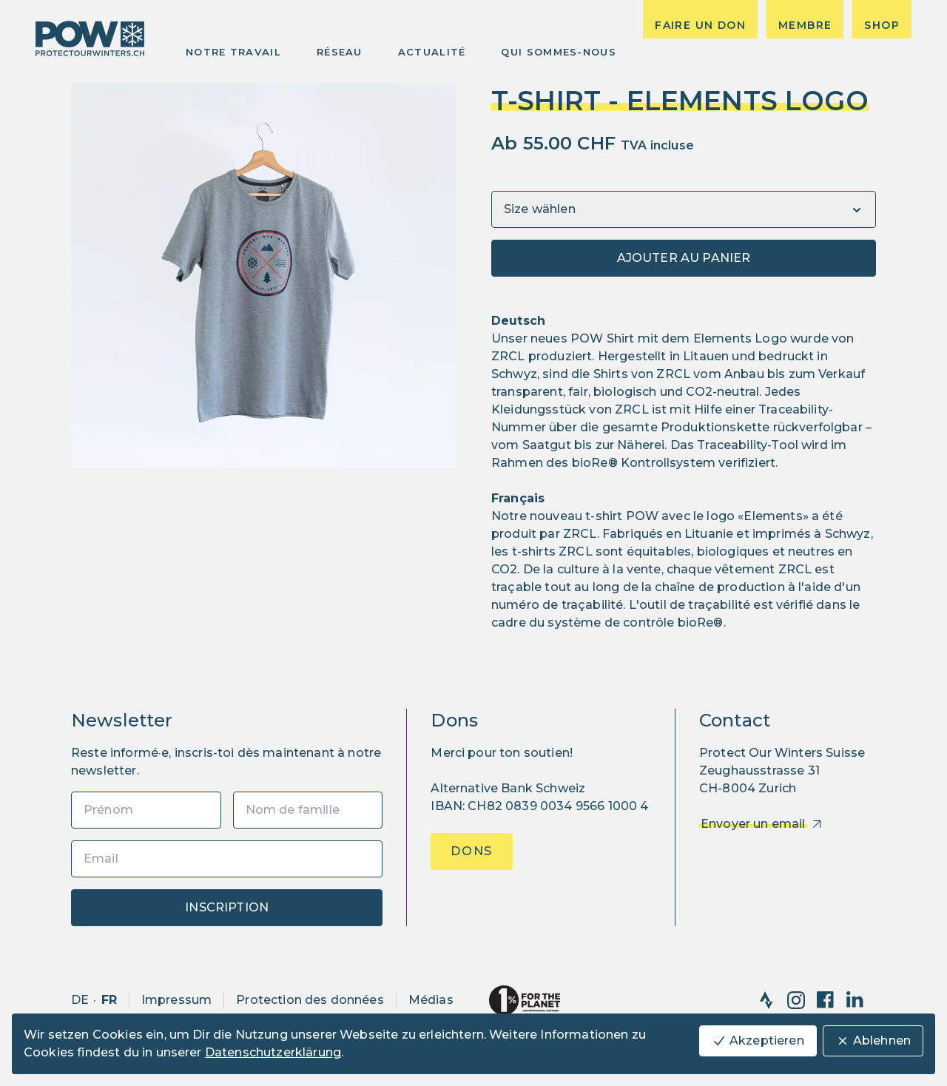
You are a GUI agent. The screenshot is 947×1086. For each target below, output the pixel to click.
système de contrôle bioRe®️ (635, 622)
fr (109, 1000)
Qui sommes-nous (558, 52)
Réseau (340, 52)
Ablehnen (873, 1040)
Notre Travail (233, 52)
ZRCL (508, 356)
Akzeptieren (758, 1040)
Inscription (227, 907)
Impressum (176, 1000)
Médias (431, 1000)
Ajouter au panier (684, 258)
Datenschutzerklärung (273, 1052)
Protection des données (310, 1000)
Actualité (432, 52)
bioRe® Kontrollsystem (643, 463)
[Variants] (683, 209)
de (80, 1000)
